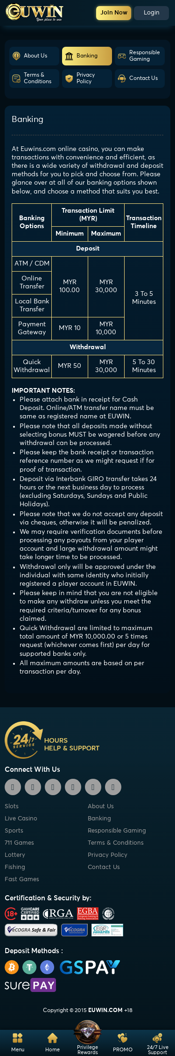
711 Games (19, 843)
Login (152, 13)
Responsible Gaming (138, 56)
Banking (81, 56)
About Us (29, 56)
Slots (12, 807)
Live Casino (21, 819)
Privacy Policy (79, 78)
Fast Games (22, 879)
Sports (14, 831)
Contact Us (137, 78)
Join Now (113, 13)
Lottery (15, 855)
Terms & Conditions (31, 78)
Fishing (15, 867)
